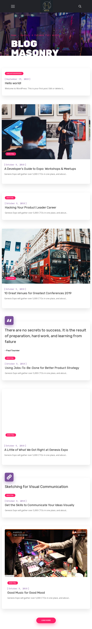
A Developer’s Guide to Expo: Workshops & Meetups (40, 169)
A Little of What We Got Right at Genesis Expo (36, 450)
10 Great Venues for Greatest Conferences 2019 (37, 293)
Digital (10, 154)
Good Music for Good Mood (26, 592)
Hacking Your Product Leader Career (30, 207)
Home (14, 35)
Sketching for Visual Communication (36, 487)
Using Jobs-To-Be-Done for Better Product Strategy (42, 368)
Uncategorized (14, 73)
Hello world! (13, 83)
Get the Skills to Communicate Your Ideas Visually (39, 505)
